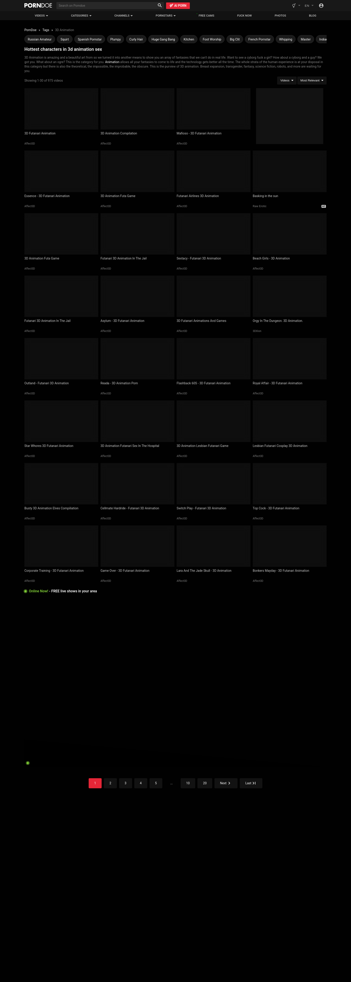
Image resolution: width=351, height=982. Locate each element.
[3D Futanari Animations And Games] (213, 296)
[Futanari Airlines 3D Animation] (213, 171)
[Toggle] (321, 5)
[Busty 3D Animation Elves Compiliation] (61, 483)
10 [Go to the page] (188, 783)
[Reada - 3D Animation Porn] (137, 358)
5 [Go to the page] (156, 783)
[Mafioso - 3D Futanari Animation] (213, 109)
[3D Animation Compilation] (137, 109)
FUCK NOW (244, 15)
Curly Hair (136, 39)
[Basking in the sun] (290, 171)
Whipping (285, 39)
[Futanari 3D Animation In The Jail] (137, 234)
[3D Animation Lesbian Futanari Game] (213, 421)
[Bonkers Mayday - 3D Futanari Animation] (290, 546)
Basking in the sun (265, 196)
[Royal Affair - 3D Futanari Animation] (290, 358)
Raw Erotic (259, 206)
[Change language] (309, 5)
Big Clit (235, 39)
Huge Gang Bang (163, 39)
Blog (312, 15)
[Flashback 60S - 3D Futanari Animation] (213, 358)
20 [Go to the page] (205, 783)
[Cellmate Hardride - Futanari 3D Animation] (137, 483)
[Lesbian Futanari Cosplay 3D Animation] (290, 421)
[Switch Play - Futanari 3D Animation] (213, 483)
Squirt (64, 39)
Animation (112, 62)
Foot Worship (212, 39)
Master (306, 39)
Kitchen (189, 39)
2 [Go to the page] (110, 783)
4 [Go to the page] (141, 783)
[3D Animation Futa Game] (137, 171)
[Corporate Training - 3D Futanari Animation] (61, 546)
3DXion (257, 331)
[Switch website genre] (296, 5)
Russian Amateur (40, 39)
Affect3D (29, 143)
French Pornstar (259, 39)
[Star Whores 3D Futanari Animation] (61, 421)
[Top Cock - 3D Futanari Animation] (290, 483)
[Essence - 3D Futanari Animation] (61, 171)
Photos (280, 15)
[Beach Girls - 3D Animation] (290, 234)
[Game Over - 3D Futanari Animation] (137, 546)
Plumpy (115, 39)
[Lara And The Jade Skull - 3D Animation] (213, 546)
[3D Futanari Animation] (61, 109)
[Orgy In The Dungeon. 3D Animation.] (290, 296)
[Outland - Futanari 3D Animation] (61, 358)
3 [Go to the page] (125, 783)
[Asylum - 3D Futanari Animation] (137, 296)
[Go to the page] (226, 783)
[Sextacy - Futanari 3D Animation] (213, 234)
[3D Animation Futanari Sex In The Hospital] (137, 421)
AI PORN (177, 5)
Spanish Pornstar (90, 39)
